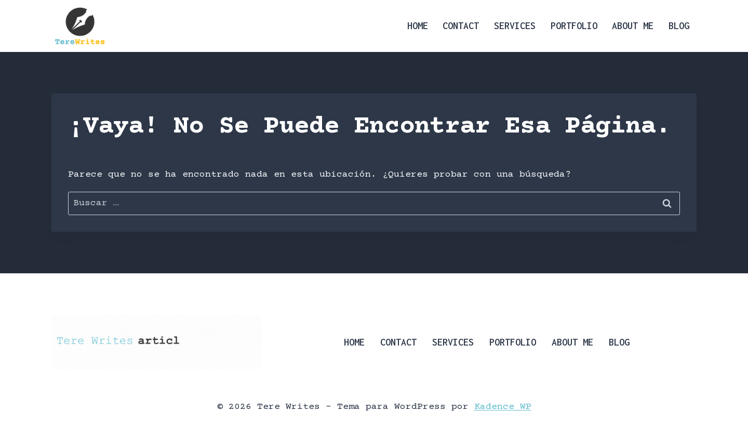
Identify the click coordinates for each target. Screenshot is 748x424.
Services (515, 25)
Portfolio (574, 25)
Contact (461, 25)
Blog (679, 25)
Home (417, 25)
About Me (632, 25)
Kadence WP (502, 407)
